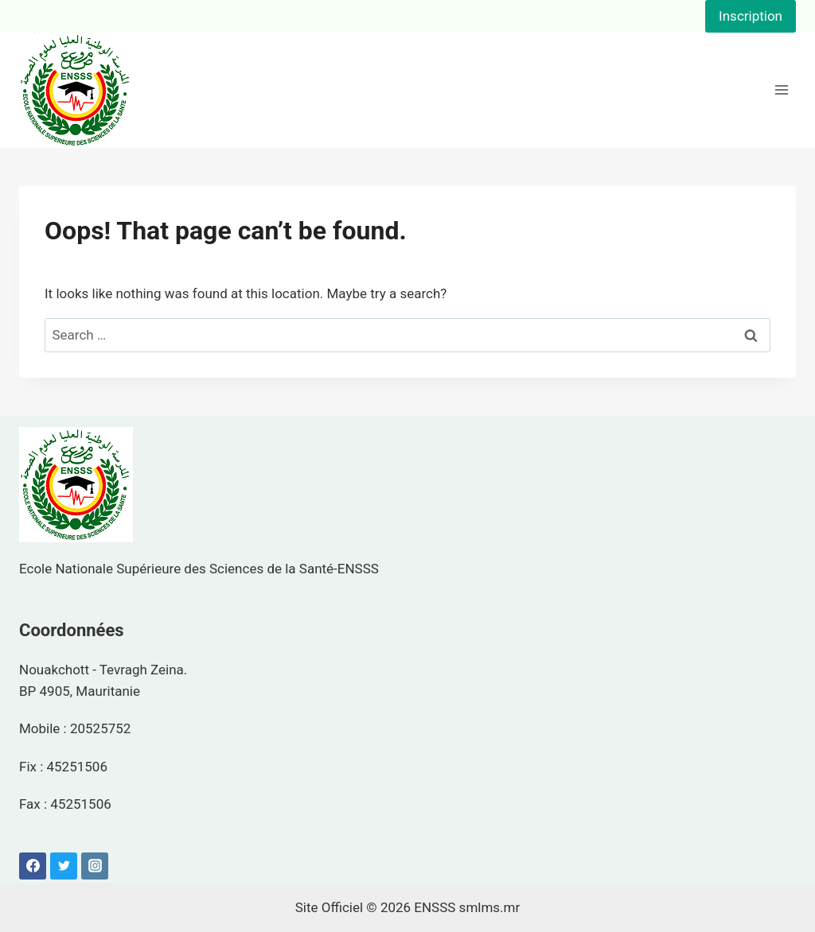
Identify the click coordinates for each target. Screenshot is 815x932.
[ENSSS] (76, 90)
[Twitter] (63, 866)
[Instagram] (94, 866)
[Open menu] (781, 90)
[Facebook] (32, 866)
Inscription (750, 16)
